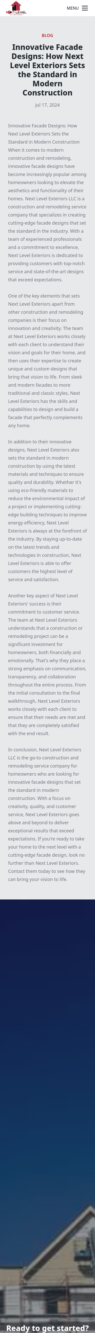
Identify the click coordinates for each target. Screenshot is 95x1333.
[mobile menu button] (85, 8)
